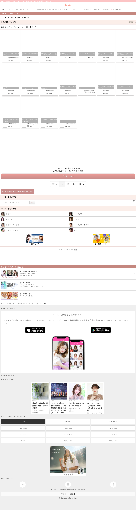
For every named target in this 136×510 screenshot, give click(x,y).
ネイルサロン (68, 434)
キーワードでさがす (8, 197)
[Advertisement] (68, 149)
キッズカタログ (68, 428)
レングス (8, 27)
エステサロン (113, 434)
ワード (33, 27)
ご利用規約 (63, 489)
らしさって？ (55, 489)
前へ (54, 184)
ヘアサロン (23, 434)
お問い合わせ (81, 489)
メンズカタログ (23, 428)
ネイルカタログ (113, 428)
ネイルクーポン (68, 440)
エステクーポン (113, 440)
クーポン (23, 440)
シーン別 (25, 27)
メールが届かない (71, 489)
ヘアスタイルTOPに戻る (68, 250)
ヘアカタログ (113, 421)
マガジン (67, 421)
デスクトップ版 (68, 494)
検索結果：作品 (68, 22)
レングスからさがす (8, 209)
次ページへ (68, 176)
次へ (81, 184)
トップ (23, 421)
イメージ (16, 27)
